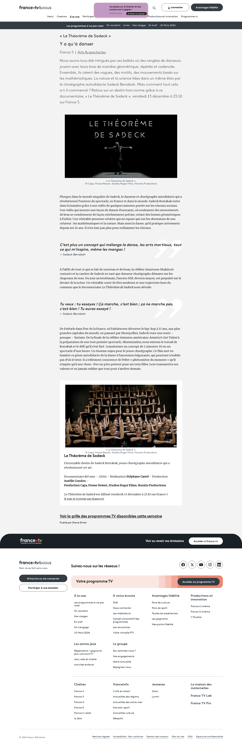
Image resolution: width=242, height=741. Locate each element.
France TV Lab (201, 695)
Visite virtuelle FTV (123, 633)
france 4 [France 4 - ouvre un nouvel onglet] (79, 702)
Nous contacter (122, 608)
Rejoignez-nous (122, 667)
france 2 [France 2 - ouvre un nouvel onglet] (79, 691)
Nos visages (139, 25)
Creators (62, 16)
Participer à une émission (43, 587)
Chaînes (80, 684)
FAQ (115, 603)
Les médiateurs (122, 613)
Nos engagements (123, 656)
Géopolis (118, 718)
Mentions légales (101, 736)
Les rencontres (121, 627)
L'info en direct (121, 691)
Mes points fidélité (162, 624)
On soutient (113, 25)
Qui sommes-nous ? (124, 651)
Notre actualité (122, 662)
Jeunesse (158, 684)
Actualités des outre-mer (127, 702)
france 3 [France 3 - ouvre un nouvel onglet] (79, 697)
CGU (190, 736)
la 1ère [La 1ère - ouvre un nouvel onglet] (78, 718)
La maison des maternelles (201, 686)
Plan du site (178, 736)
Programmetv (189, 16)
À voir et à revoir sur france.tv (84, 499)
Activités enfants (84, 665)
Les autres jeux (85, 643)
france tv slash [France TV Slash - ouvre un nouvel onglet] (82, 713)
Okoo (155, 691)
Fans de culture (161, 603)
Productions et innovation (163, 16)
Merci (50, 16)
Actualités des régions (126, 697)
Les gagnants (160, 619)
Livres (126, 25)
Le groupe (120, 643)
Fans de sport (159, 608)
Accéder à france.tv (206, 541)
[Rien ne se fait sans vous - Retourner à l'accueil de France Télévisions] (43, 565)
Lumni (155, 697)
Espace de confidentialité (209, 736)
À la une (74, 16)
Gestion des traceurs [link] (157, 736)
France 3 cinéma (200, 612)
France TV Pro (201, 703)
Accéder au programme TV (198, 581)
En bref (153, 25)
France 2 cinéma (200, 606)
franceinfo (121, 684)
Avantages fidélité (207, 7)
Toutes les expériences (165, 613)
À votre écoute (124, 595)
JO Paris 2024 (168, 25)
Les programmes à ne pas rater (85, 25)
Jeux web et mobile (85, 659)
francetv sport (121, 708)
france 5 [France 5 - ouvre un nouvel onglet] (79, 708)
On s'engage (81, 627)
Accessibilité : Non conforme (128, 736)
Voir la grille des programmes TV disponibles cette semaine (111, 516)
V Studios (196, 617)
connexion (175, 7)
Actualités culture (123, 713)
